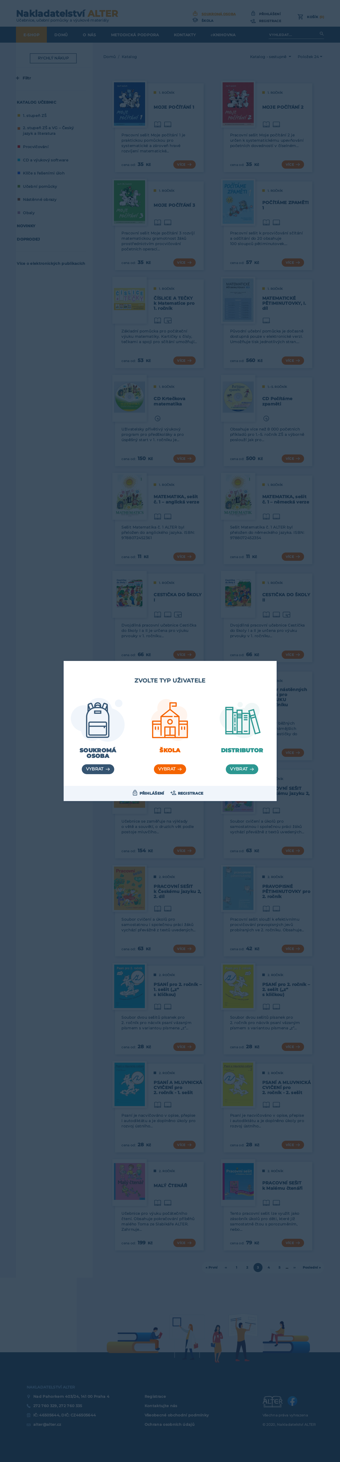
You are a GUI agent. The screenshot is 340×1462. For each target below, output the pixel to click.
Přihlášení (152, 793)
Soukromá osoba (98, 753)
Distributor (242, 750)
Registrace (190, 793)
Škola (170, 750)
